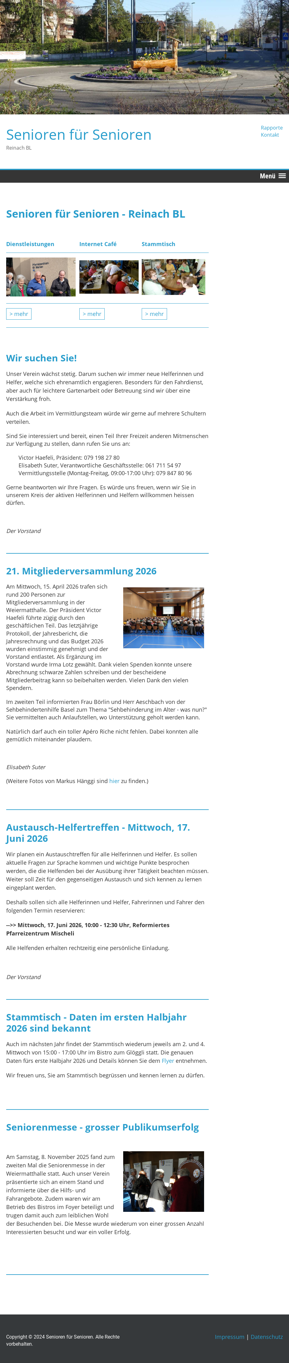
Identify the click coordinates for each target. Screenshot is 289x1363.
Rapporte (272, 127)
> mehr (19, 313)
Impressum (230, 1336)
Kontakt (270, 134)
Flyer (169, 1060)
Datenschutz (267, 1336)
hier (115, 781)
